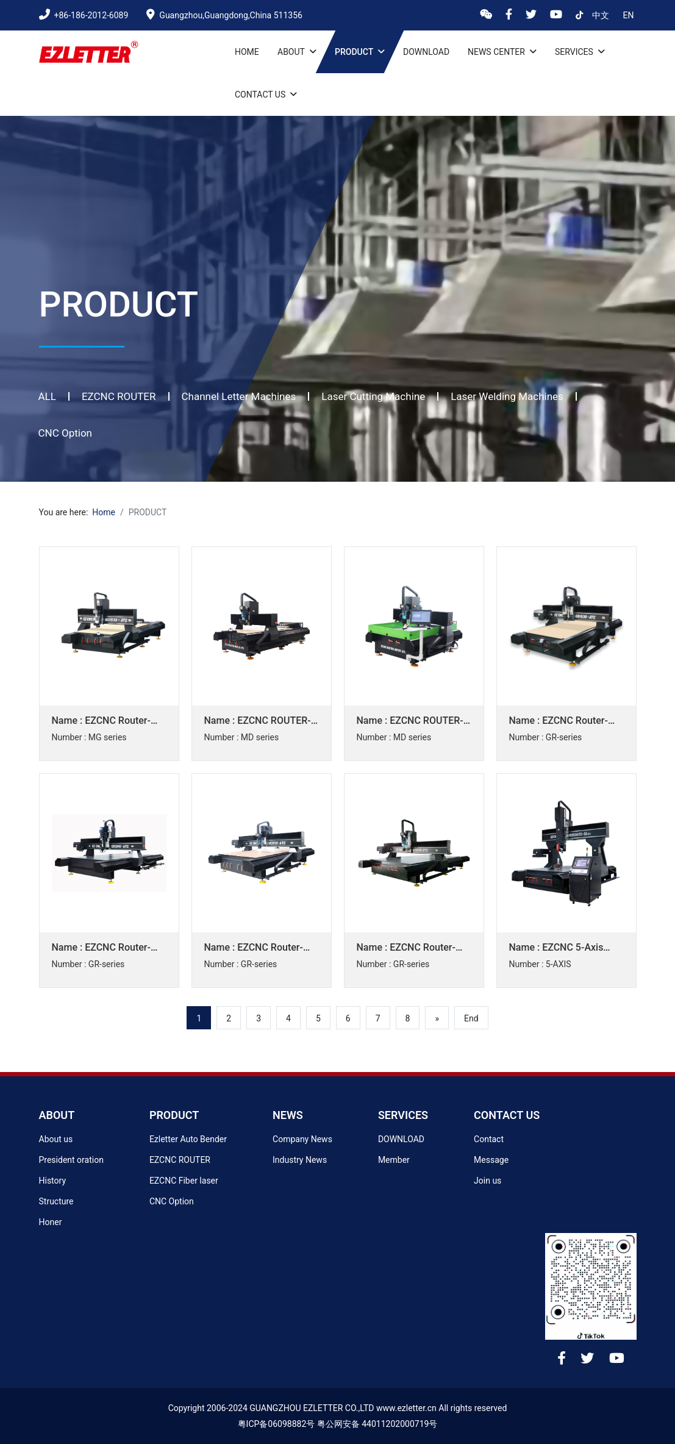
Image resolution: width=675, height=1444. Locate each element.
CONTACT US (507, 1115)
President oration (71, 1160)
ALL (47, 396)
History (52, 1180)
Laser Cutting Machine (373, 396)
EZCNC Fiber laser (183, 1180)
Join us (487, 1180)
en (628, 15)
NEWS (288, 1115)
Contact (489, 1139)
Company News (302, 1139)
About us (56, 1139)
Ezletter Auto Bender (188, 1139)
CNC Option (65, 433)
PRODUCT (174, 1115)
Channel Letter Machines (239, 396)
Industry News (300, 1160)
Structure (56, 1201)
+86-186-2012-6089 (84, 15)
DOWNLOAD (401, 1139)
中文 (601, 15)
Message (491, 1160)
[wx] (488, 15)
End (471, 1018)
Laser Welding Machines (507, 396)
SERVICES (403, 1115)
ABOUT (57, 1115)
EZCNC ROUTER (119, 396)
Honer (50, 1222)
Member (394, 1160)
